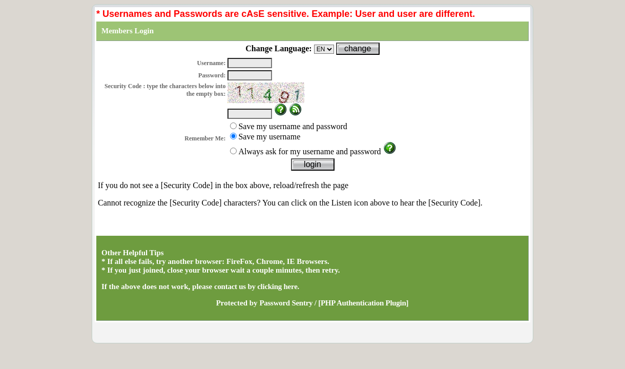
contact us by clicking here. (256, 286)
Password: (211, 75)
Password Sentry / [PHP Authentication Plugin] (333, 303)
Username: (211, 63)
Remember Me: (204, 138)
